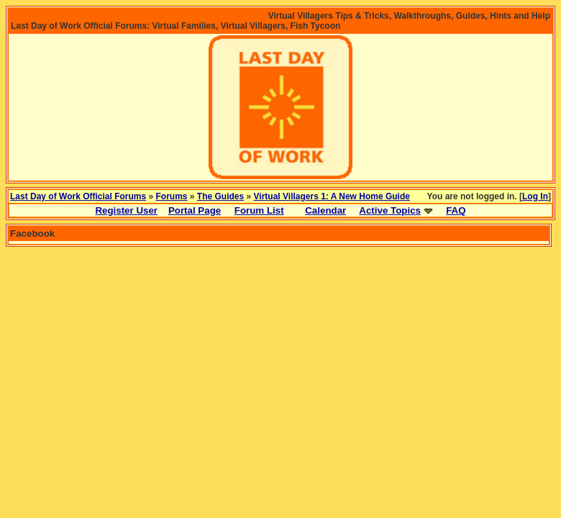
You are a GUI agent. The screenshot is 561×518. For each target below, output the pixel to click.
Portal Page (194, 210)
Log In (535, 196)
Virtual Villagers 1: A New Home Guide (332, 196)
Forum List (259, 210)
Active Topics (390, 210)
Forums (172, 196)
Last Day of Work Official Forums (78, 196)
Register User (126, 210)
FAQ (455, 210)
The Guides (220, 196)
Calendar (325, 210)
